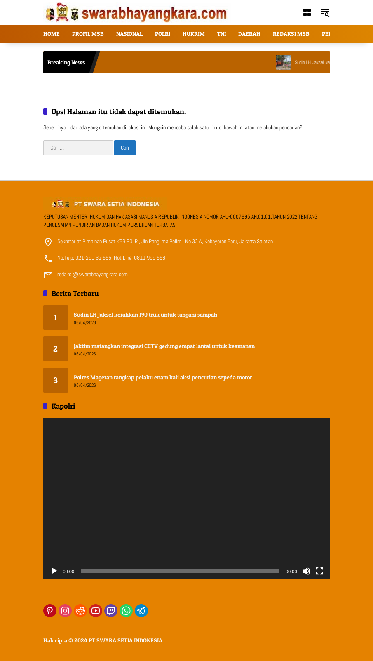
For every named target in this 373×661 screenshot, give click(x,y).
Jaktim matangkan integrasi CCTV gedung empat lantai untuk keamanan (164, 345)
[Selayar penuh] (319, 571)
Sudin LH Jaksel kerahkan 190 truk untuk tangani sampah (145, 314)
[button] (325, 12)
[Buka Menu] (307, 12)
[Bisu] (306, 571)
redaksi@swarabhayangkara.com (92, 274)
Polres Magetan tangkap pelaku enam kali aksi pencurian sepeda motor (163, 377)
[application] (186, 499)
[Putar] (54, 571)
